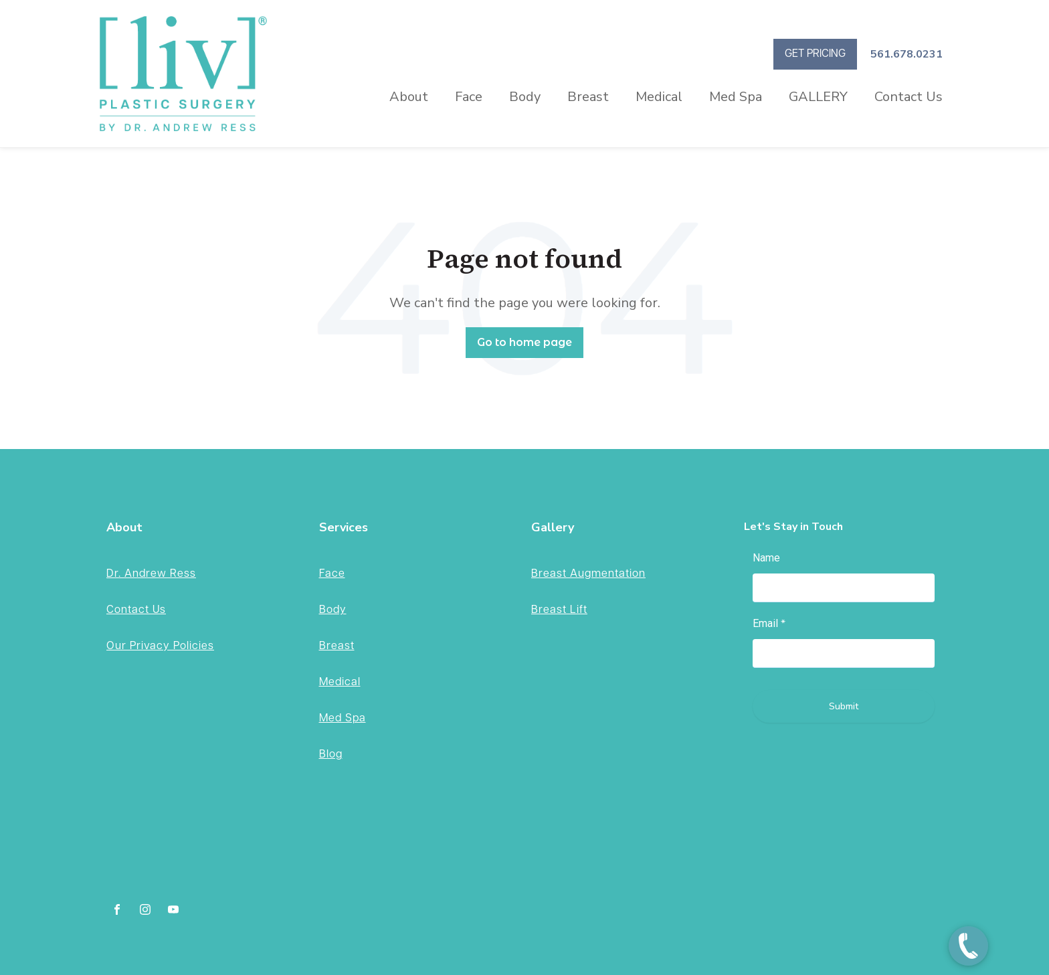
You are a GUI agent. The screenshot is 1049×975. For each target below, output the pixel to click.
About (408, 97)
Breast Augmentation (588, 574)
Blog (331, 754)
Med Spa (735, 97)
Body (525, 97)
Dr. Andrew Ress (151, 574)
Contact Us (908, 97)
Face (468, 97)
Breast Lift (559, 610)
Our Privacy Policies (160, 646)
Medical (659, 97)
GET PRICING (815, 54)
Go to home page (524, 342)
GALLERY (818, 97)
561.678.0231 (906, 54)
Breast (588, 97)
